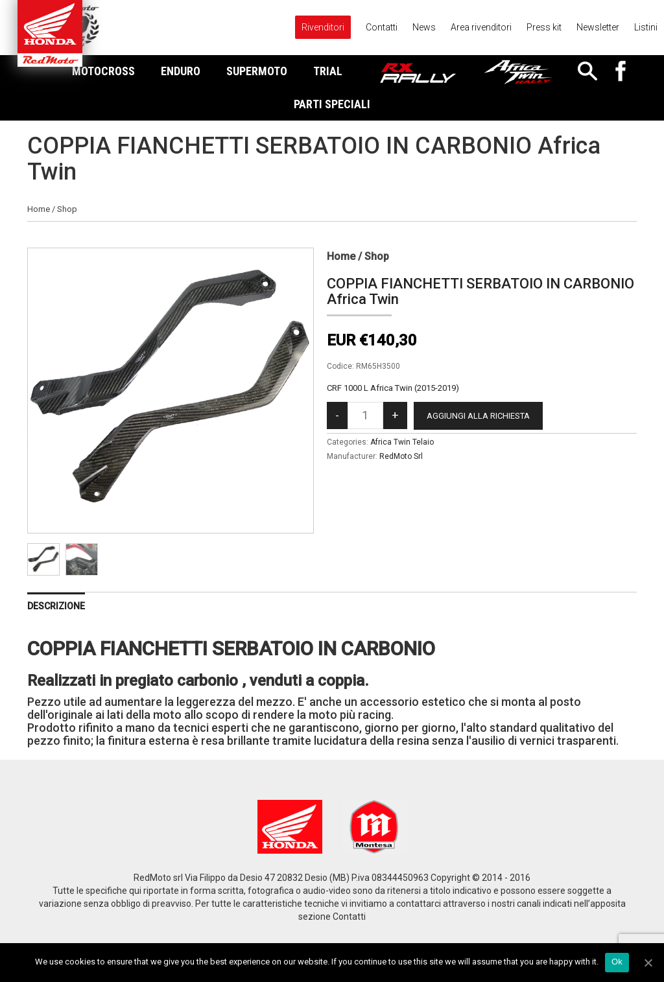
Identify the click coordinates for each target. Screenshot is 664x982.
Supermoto (256, 71)
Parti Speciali (332, 104)
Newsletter (597, 27)
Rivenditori (323, 27)
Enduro (180, 71)
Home (38, 209)
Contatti (381, 27)
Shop (67, 209)
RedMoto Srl (401, 456)
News (424, 27)
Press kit (544, 27)
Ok (616, 961)
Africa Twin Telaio (402, 442)
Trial (327, 71)
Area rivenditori (481, 27)
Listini (646, 27)
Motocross (103, 71)
